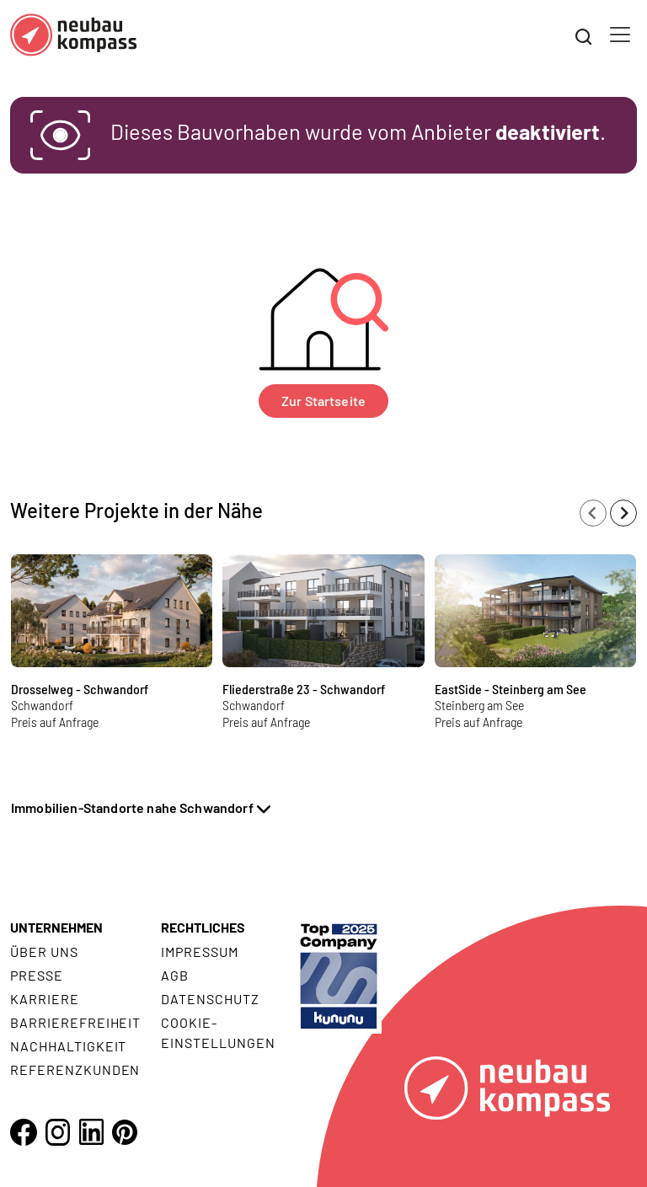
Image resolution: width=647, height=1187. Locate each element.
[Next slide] (623, 513)
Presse (36, 975)
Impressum (199, 952)
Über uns (44, 952)
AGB (175, 975)
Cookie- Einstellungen (218, 1032)
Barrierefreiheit (75, 1022)
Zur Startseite (323, 401)
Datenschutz (210, 999)
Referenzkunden (75, 1069)
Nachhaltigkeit (68, 1046)
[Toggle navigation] (620, 34)
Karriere (44, 999)
